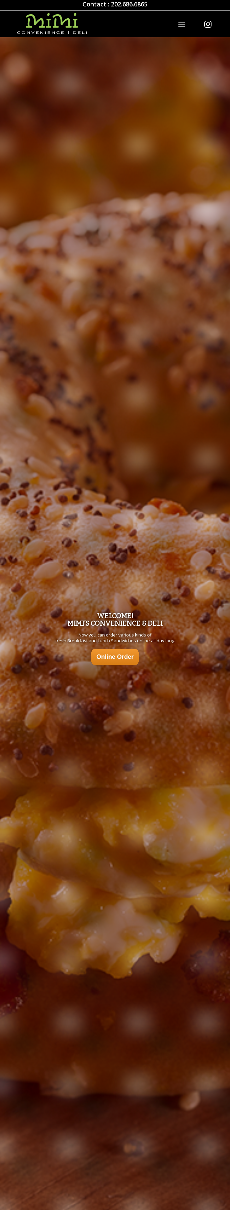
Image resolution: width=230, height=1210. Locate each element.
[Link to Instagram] (208, 24)
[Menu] (181, 24)
